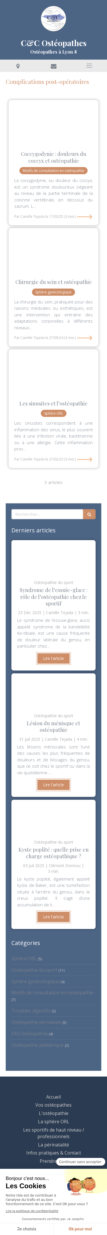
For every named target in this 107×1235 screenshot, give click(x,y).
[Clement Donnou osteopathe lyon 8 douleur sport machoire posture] (53, 372)
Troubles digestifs (31, 1010)
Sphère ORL (24, 958)
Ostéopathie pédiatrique (37, 1045)
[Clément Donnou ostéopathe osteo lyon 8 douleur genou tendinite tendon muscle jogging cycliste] (53, 557)
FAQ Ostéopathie (29, 1033)
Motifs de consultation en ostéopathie (52, 992)
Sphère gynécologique (35, 981)
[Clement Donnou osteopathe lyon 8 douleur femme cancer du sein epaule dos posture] (53, 250)
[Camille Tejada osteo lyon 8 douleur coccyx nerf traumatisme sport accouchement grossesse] (53, 122)
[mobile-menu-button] (89, 65)
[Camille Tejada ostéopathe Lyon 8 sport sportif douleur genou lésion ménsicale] (53, 690)
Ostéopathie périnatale (36, 1022)
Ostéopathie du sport (34, 970)
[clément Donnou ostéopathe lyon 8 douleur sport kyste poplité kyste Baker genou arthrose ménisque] (53, 817)
